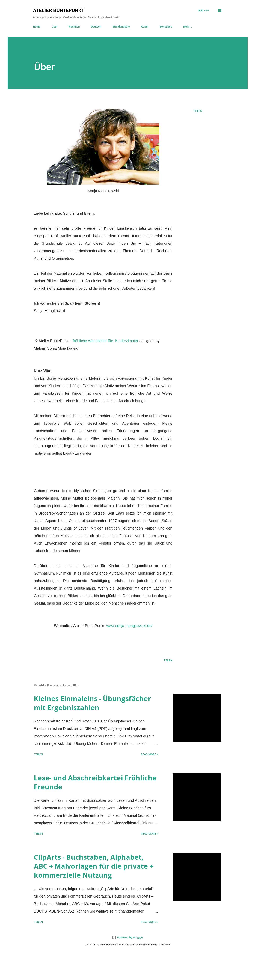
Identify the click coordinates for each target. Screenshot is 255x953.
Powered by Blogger (127, 937)
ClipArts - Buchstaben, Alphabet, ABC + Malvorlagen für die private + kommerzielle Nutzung (93, 866)
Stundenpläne (121, 26)
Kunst (144, 26)
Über (55, 26)
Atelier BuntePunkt (58, 10)
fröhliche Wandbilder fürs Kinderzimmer (105, 341)
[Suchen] (203, 10)
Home (36, 26)
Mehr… (187, 26)
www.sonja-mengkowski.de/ (129, 626)
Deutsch (96, 26)
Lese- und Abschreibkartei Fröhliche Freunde (95, 782)
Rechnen (74, 26)
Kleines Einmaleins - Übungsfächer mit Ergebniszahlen (92, 703)
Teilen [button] (197, 111)
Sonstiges (165, 26)
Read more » (149, 754)
